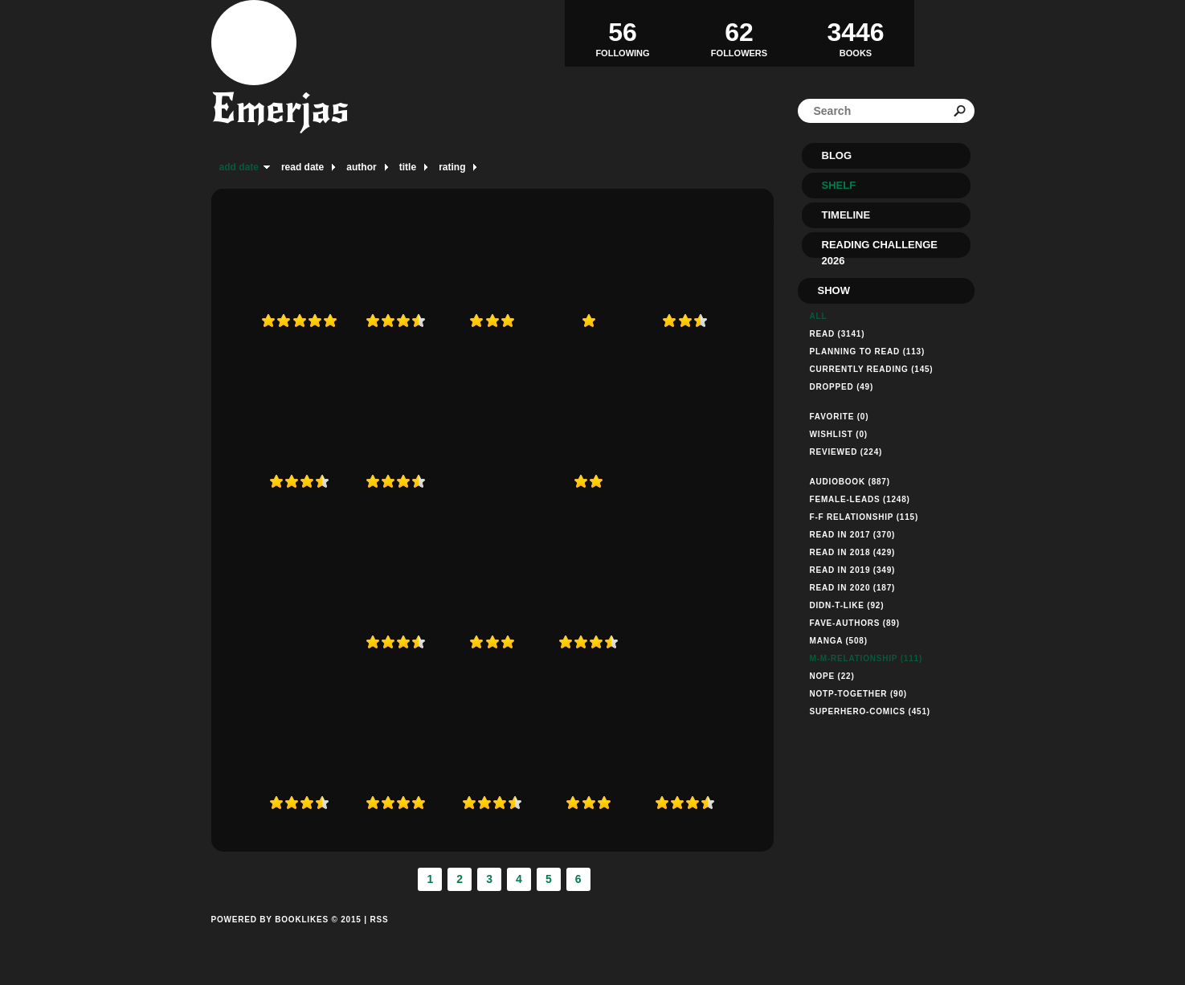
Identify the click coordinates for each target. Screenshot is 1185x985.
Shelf (839, 185)
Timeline (846, 215)
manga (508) (839, 640)
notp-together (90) (858, 693)
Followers (739, 33)
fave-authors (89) (855, 623)
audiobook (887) (850, 481)
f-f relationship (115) (864, 517)
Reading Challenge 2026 (880, 248)
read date (302, 167)
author (361, 167)
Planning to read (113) (868, 351)
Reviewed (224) (846, 452)
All (818, 316)
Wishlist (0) (839, 434)
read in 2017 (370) (853, 534)
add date (239, 167)
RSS (379, 919)
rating (452, 167)
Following (623, 33)
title (407, 167)
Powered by (286, 937)
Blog (837, 155)
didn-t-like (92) (847, 605)
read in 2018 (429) (853, 552)
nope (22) (832, 676)
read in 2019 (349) (853, 570)
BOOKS (856, 33)
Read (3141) (837, 333)
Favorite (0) (839, 416)
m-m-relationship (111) (866, 658)
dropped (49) (842, 386)
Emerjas (280, 108)
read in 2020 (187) (853, 587)
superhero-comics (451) (870, 711)
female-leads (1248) (860, 499)
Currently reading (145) (872, 369)
